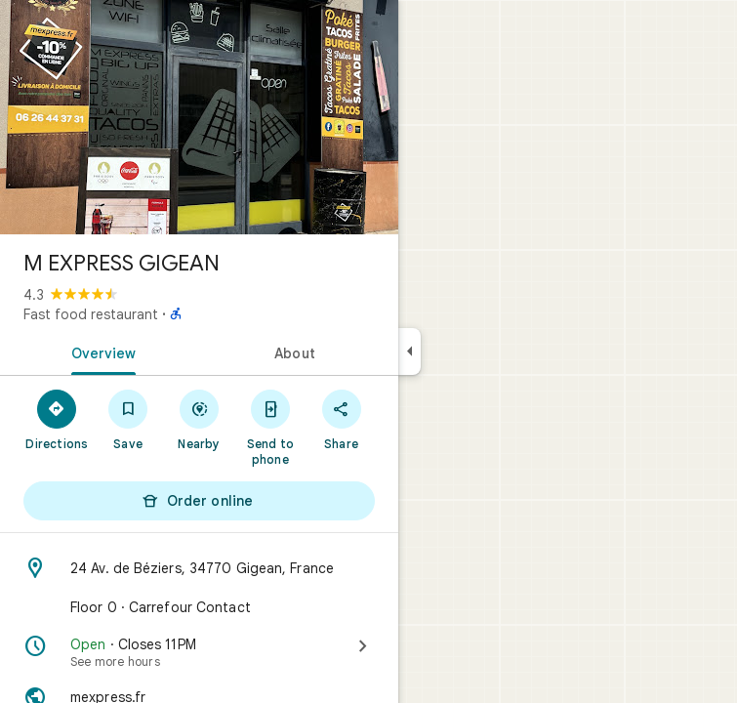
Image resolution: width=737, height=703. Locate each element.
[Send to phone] (270, 427)
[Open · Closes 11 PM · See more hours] (199, 652)
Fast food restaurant (90, 314)
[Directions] (57, 419)
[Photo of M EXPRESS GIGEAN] (199, 117)
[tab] (99, 351)
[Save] (128, 419)
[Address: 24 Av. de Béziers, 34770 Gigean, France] (199, 568)
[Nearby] (199, 419)
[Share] (341, 419)
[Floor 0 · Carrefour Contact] (199, 607)
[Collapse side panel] (409, 351)
